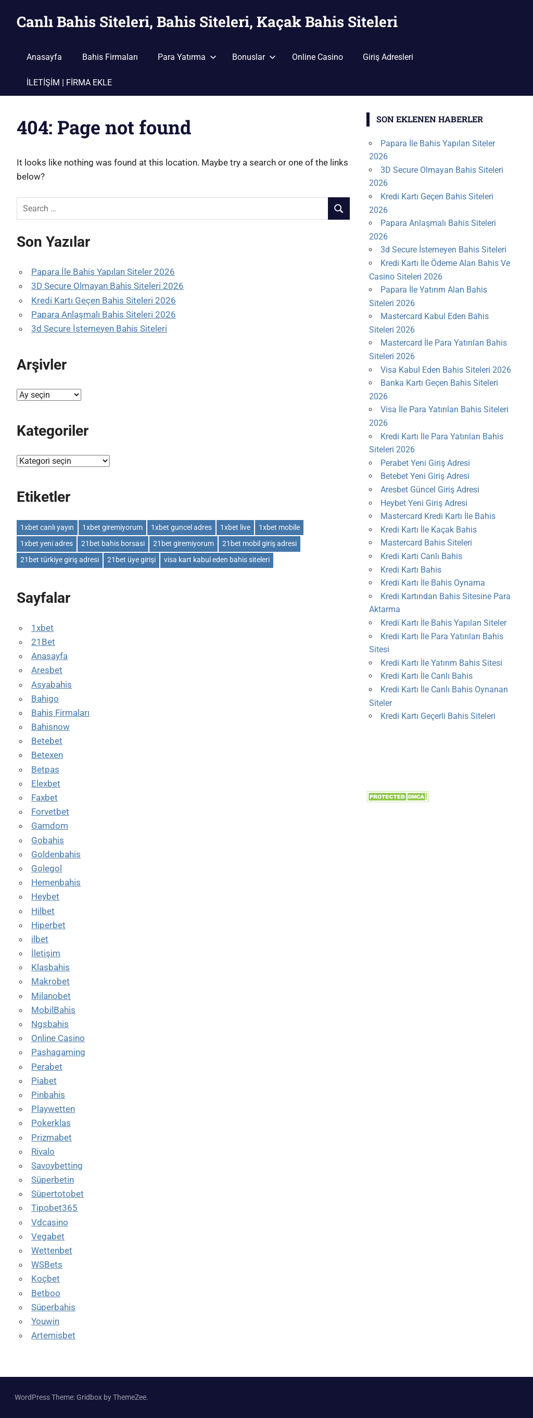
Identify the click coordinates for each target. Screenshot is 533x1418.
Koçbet (45, 1278)
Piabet (44, 1080)
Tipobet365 (54, 1207)
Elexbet (45, 783)
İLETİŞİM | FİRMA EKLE (69, 82)
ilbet (39, 939)
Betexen (47, 755)
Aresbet (46, 670)
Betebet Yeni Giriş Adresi (424, 476)
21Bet (43, 642)
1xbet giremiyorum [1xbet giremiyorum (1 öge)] (112, 527)
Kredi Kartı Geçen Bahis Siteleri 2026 (103, 300)
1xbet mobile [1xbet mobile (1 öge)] (279, 527)
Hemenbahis (56, 882)
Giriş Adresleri (388, 57)
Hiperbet (48, 925)
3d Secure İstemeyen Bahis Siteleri (99, 328)
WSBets (46, 1264)
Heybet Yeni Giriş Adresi (423, 503)
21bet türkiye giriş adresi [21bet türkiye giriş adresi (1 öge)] (59, 559)
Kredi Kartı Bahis (410, 570)
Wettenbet (51, 1250)
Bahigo (45, 698)
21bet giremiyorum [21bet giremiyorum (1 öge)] (183, 543)
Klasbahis (50, 967)
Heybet (45, 896)
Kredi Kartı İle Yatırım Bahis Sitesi (441, 663)
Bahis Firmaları (110, 57)
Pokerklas (51, 1123)
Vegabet (48, 1236)
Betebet (46, 741)
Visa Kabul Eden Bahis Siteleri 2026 (445, 370)
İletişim (45, 953)
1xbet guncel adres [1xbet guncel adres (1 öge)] (181, 527)
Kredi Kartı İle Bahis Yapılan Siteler (443, 623)
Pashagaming (58, 1052)
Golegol (46, 868)
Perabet (46, 1066)
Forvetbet (50, 811)
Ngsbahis (50, 1024)
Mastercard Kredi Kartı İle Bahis (438, 516)
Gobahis (47, 840)
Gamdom (49, 825)
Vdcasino (49, 1222)
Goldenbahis (56, 854)
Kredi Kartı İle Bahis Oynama (432, 583)
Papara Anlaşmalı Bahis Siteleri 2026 (103, 314)
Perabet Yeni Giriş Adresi (425, 463)
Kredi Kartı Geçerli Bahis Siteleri (438, 716)
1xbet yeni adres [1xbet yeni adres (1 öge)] (46, 543)
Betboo (45, 1293)
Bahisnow (50, 726)
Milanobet (51, 996)
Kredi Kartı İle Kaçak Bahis (428, 530)
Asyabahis (51, 684)
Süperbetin (52, 1179)
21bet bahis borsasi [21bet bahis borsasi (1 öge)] (113, 543)
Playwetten (53, 1109)
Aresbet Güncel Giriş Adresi (429, 490)
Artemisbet (53, 1335)
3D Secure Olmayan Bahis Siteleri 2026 (107, 286)
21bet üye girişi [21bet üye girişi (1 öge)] (131, 559)
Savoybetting (57, 1165)
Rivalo (43, 1151)
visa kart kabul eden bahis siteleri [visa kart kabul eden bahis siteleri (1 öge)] (217, 559)
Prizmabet (51, 1137)
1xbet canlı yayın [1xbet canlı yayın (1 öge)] (47, 527)
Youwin (45, 1321)
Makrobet (50, 981)
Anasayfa (44, 57)
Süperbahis (53, 1307)
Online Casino (317, 57)
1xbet (42, 628)
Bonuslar (254, 57)
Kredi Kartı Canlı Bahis (421, 556)
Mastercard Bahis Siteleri (426, 543)
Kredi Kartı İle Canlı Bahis (426, 676)
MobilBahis (53, 1010)
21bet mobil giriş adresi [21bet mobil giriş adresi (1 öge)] (259, 543)
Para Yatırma (187, 57)
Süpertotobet (57, 1193)
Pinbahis (48, 1095)
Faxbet (44, 797)
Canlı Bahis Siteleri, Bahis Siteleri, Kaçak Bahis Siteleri (207, 21)
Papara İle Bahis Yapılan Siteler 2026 (103, 272)
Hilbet (43, 911)
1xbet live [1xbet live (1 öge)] (235, 527)
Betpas (45, 769)
